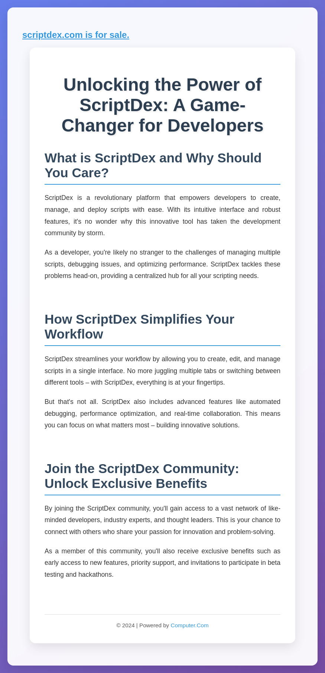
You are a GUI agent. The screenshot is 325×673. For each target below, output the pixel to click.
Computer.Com (189, 625)
